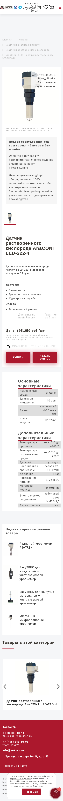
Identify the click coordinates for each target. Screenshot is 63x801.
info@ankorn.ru (18, 167)
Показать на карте (14, 765)
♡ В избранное (43, 346)
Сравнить (20, 346)
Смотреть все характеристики (45, 84)
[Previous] (5, 686)
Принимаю (31, 792)
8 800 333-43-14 (13, 733)
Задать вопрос (45, 357)
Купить (18, 357)
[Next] (57, 686)
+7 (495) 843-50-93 (15, 741)
